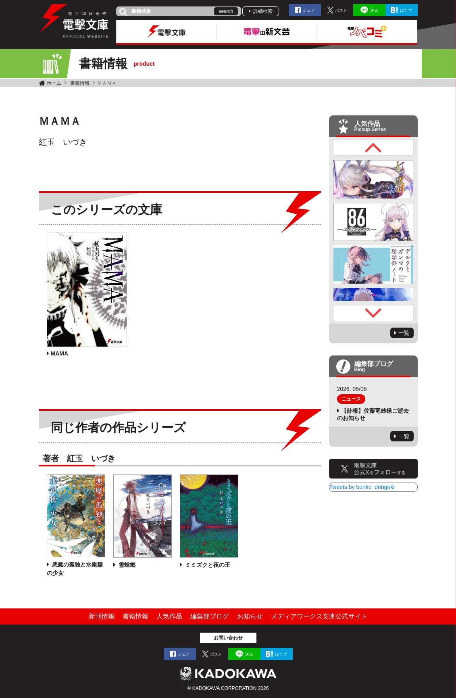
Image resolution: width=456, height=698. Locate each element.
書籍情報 (80, 83)
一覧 (404, 333)
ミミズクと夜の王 (207, 565)
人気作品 (169, 616)
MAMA (60, 353)
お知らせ (250, 616)
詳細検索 (263, 11)
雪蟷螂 (126, 565)
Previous (373, 148)
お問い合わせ (228, 638)
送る (374, 10)
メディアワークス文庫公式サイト (319, 616)
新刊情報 (102, 616)
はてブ (406, 10)
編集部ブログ (209, 616)
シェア (309, 10)
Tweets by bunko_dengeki (362, 487)
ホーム (54, 83)
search (226, 11)
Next (373, 313)
